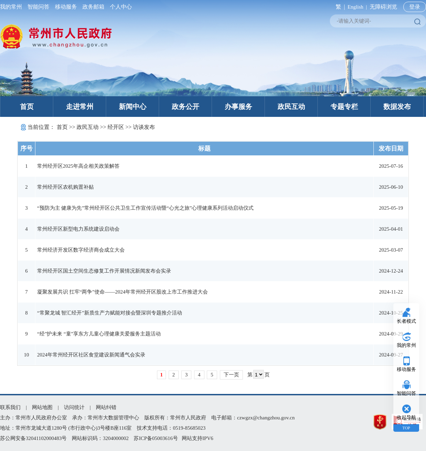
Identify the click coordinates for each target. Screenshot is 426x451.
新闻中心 (132, 106)
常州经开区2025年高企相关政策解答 (78, 166)
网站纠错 (106, 407)
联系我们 (10, 407)
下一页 (231, 374)
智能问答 (38, 7)
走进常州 (79, 106)
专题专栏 (344, 106)
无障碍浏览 (383, 7)
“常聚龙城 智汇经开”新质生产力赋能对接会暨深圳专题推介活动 (109, 313)
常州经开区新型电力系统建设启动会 (78, 229)
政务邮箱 (93, 7)
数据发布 (397, 106)
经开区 (116, 127)
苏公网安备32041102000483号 (33, 438)
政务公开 (185, 106)
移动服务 (66, 7)
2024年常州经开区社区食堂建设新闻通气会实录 (91, 355)
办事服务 (238, 106)
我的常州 (12, 7)
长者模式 (406, 321)
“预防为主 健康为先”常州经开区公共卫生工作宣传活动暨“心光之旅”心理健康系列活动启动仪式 (145, 208)
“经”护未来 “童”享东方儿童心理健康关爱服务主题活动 (99, 334)
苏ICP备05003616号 (156, 438)
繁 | (339, 7)
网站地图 (42, 407)
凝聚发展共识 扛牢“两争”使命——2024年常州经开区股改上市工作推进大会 (122, 292)
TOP (406, 428)
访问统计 (74, 407)
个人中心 (119, 7)
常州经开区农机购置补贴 (65, 187)
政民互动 (291, 106)
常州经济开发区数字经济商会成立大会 (81, 250)
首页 (27, 106)
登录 (414, 7)
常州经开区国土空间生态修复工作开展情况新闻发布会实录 (104, 271)
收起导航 (406, 417)
